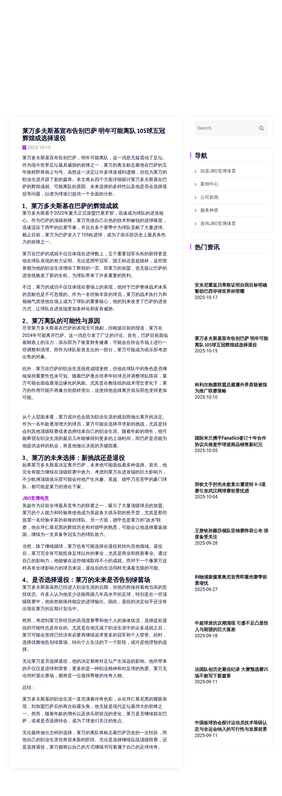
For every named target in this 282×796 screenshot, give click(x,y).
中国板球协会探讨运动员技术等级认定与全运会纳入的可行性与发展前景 (231, 737)
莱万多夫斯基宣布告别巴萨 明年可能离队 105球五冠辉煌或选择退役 (231, 341)
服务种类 (209, 210)
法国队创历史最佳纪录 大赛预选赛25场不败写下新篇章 (231, 680)
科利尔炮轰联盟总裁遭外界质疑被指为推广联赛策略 (231, 387)
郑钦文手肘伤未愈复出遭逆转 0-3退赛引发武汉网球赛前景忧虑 (230, 494)
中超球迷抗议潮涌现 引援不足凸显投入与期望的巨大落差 (231, 633)
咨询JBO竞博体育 (218, 223)
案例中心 (209, 184)
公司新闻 (209, 197)
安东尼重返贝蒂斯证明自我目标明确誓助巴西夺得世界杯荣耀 (231, 288)
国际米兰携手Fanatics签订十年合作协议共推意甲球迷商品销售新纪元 (231, 444)
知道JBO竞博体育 (218, 171)
